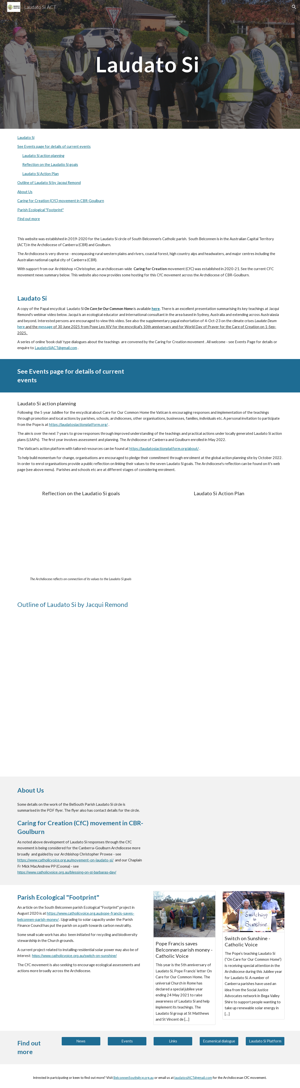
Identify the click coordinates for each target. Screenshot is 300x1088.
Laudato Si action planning (43, 156)
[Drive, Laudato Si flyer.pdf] (219, 820)
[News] (81, 1041)
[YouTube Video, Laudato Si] (150, 692)
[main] (150, 64)
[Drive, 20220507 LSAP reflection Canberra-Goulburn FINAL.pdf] (81, 537)
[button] (294, 7)
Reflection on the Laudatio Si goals (50, 164)
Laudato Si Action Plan (40, 174)
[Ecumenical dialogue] (219, 1041)
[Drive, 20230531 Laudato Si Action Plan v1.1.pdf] (219, 537)
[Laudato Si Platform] (265, 1041)
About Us (24, 192)
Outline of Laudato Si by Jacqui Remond (49, 183)
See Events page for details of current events (54, 146)
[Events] (127, 1041)
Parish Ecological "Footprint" (40, 210)
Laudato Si (25, 137)
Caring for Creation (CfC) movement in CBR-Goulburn (60, 201)
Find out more (28, 219)
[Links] (173, 1041)
